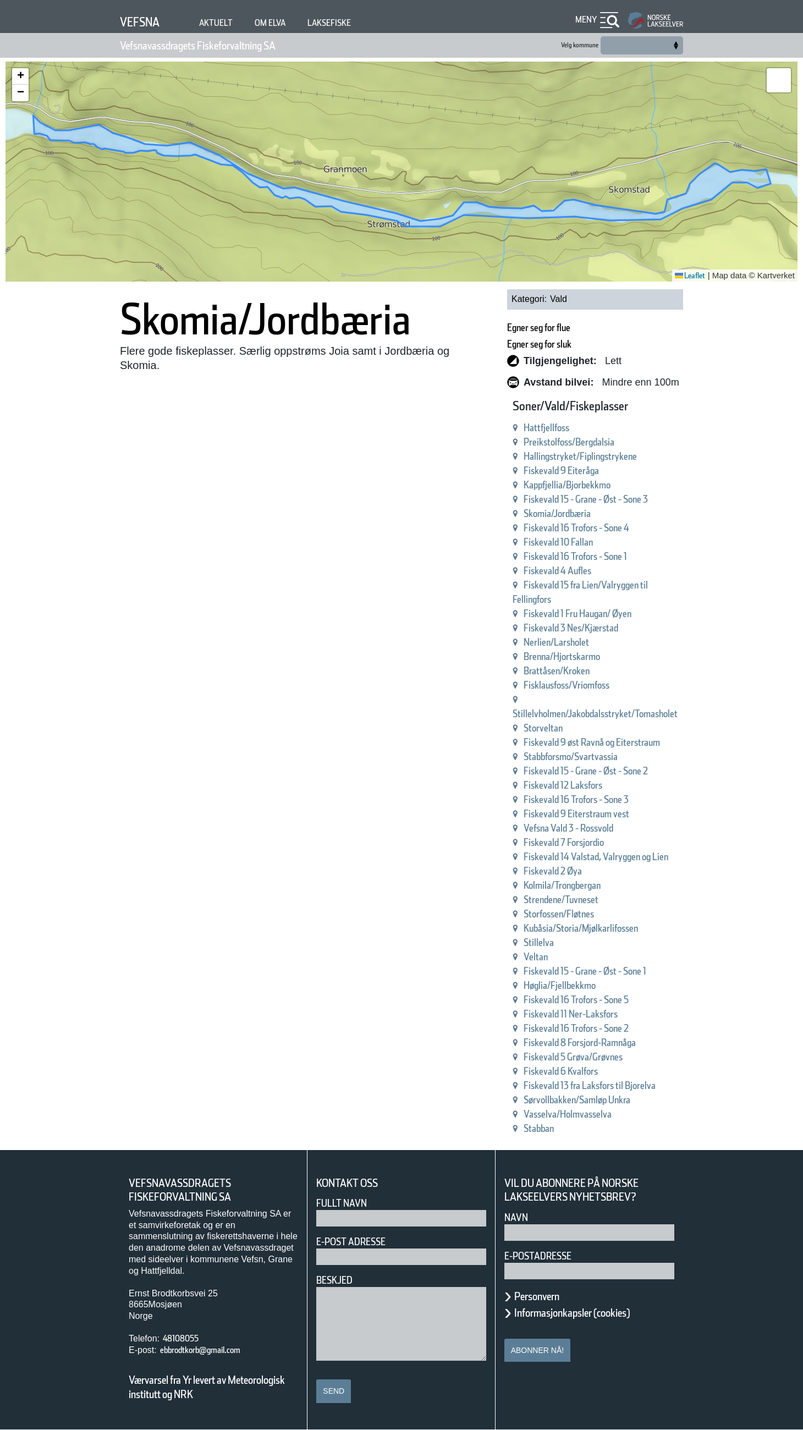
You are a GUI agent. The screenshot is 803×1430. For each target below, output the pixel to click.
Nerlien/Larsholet (578, 642)
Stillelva (555, 942)
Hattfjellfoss (565, 427)
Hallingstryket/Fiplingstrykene (609, 456)
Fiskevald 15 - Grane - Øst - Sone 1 (621, 971)
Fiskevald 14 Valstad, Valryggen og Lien (634, 856)
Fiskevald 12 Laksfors (588, 785)
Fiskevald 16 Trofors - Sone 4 (606, 528)
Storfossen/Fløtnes (582, 914)
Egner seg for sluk (564, 344)
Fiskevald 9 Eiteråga (585, 470)
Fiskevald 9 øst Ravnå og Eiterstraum (627, 742)
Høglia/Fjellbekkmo (583, 985)
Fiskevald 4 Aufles (580, 570)
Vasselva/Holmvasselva (593, 1114)
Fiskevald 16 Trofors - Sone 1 (606, 556)
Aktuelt (226, 23)
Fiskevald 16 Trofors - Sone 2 (606, 1028)
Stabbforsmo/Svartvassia (597, 756)
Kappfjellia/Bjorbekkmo (593, 485)
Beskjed (337, 1280)
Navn (518, 1217)
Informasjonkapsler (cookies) (593, 1312)
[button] (20, 76)
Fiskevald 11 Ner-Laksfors (599, 1014)
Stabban (556, 1128)
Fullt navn (346, 1203)
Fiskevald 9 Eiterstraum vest (606, 814)
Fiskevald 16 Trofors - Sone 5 (606, 999)
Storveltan (561, 728)
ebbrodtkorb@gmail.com (214, 1350)
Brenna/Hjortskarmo (585, 656)
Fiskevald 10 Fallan (582, 542)
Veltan (551, 957)
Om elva (286, 23)
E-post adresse (359, 1241)
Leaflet (686, 275)
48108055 (185, 1338)
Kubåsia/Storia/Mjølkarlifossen (610, 928)
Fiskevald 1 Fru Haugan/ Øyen (609, 613)
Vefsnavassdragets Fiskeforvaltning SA (226, 45)
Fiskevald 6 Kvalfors (585, 1071)
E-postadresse (545, 1256)
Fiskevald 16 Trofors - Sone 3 (606, 799)
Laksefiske (353, 23)
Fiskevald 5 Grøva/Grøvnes (602, 1057)
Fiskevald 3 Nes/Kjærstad (598, 628)
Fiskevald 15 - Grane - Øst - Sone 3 (621, 499)
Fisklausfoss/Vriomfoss (591, 685)
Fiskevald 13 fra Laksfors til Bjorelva (625, 1085)
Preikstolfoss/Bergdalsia (594, 442)
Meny (584, 19)
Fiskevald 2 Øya (574, 871)
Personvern (545, 1296)
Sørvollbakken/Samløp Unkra (607, 1100)
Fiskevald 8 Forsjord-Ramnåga (610, 1042)
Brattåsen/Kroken (579, 670)
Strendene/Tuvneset (585, 899)
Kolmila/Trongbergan (586, 885)
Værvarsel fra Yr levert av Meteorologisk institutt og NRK (212, 1387)
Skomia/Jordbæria (579, 513)
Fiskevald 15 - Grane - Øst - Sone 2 (621, 771)
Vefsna (144, 22)
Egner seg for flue (563, 327)
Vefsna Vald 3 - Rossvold (596, 828)
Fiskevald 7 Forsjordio (589, 842)
